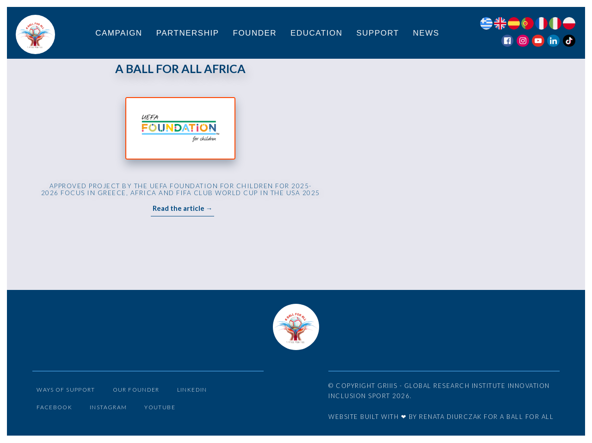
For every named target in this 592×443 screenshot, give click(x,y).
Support (378, 33)
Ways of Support (68, 391)
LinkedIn (203, 391)
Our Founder (143, 391)
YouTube (166, 410)
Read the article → (182, 210)
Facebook (56, 410)
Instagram (112, 410)
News (426, 33)
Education (317, 33)
